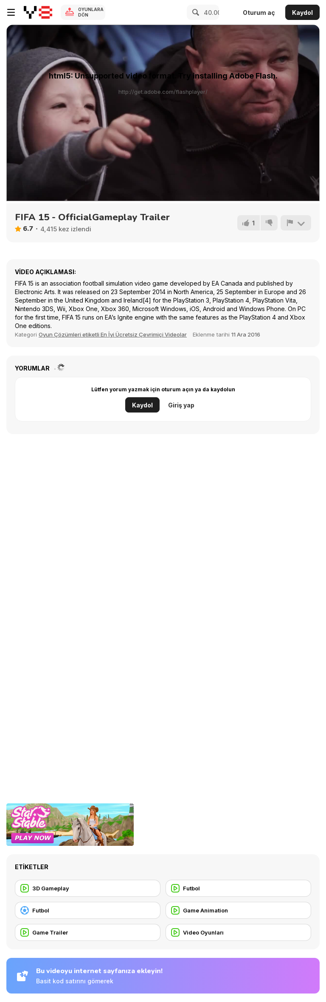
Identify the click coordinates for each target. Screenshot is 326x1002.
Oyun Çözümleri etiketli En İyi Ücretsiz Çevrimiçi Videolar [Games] (113, 334)
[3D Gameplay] (87, 888)
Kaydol (302, 12)
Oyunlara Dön (91, 12)
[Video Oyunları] (238, 932)
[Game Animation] (238, 910)
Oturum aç (259, 12)
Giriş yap (181, 405)
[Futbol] (238, 888)
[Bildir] (296, 222)
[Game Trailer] (87, 932)
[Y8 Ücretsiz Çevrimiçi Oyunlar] (38, 12)
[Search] (194, 12)
